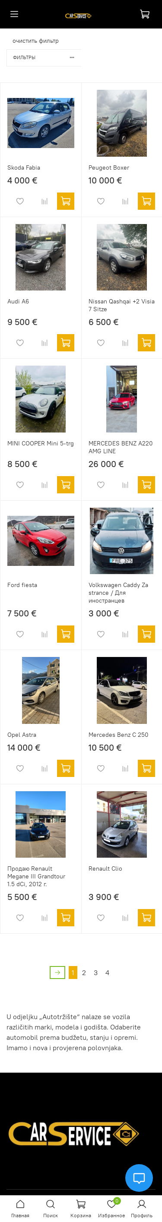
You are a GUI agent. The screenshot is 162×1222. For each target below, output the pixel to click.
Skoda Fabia (23, 167)
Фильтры (47, 57)
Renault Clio (105, 868)
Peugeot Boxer (109, 167)
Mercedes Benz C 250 (119, 735)
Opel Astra (21, 735)
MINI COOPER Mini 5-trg (40, 443)
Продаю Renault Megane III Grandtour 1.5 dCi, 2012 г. (36, 876)
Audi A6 (18, 301)
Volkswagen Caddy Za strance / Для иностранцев (118, 592)
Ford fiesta (22, 585)
